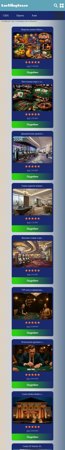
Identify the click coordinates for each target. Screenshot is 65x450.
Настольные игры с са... (32, 81)
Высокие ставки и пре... (32, 238)
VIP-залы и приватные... (32, 290)
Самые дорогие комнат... (33, 186)
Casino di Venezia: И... (32, 446)
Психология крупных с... (32, 342)
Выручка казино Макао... (32, 29)
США (6, 15)
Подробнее (32, 72)
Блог (28, 118)
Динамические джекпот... (32, 134)
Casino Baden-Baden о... (32, 394)
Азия (34, 15)
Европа (20, 15)
